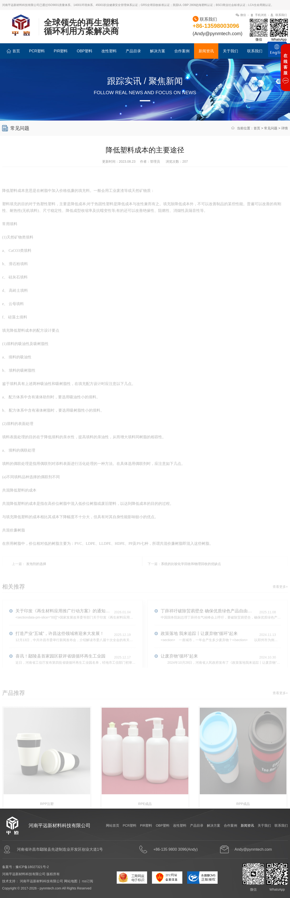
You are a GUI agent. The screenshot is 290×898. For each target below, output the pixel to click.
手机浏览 (260, 15)
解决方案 (157, 51)
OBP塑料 (84, 51)
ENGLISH (277, 52)
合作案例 (182, 51)
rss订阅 (87, 881)
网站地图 (70, 881)
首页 (13, 51)
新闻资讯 (206, 51)
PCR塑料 (37, 51)
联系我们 (281, 15)
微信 (243, 15)
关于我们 (230, 51)
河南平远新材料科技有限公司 (41, 881)
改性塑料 (109, 51)
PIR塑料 (61, 51)
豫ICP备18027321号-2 (32, 867)
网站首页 (112, 825)
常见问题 (270, 128)
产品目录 (133, 51)
